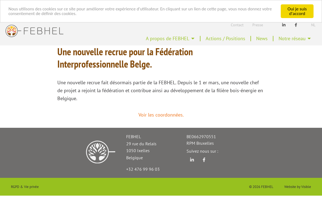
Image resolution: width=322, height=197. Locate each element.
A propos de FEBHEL (167, 38)
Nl (313, 24)
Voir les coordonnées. (161, 115)
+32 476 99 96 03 (143, 169)
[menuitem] (170, 38)
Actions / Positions (225, 38)
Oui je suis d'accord (297, 11)
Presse (257, 24)
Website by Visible (297, 186)
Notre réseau (292, 38)
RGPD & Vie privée (25, 186)
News (262, 38)
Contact (237, 24)
